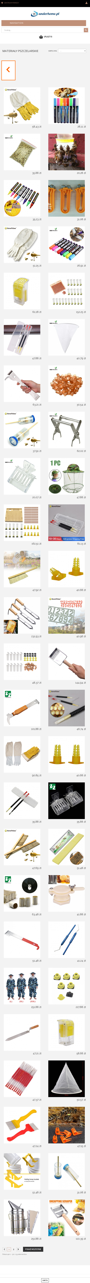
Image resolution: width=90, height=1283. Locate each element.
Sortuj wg (52, 51)
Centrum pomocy (11, 3)
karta (45, 1280)
